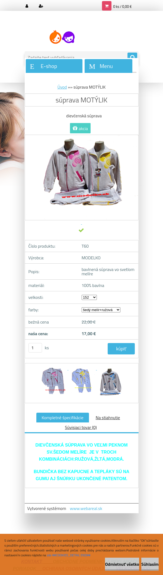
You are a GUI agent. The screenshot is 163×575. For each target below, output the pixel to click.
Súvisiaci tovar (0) (81, 427)
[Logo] (62, 37)
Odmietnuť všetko (122, 564)
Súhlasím (150, 564)
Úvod (62, 87)
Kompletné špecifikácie (63, 417)
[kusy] (35, 348)
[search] (132, 58)
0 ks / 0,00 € (122, 6)
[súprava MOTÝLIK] (54, 368)
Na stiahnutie (108, 417)
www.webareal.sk (86, 508)
